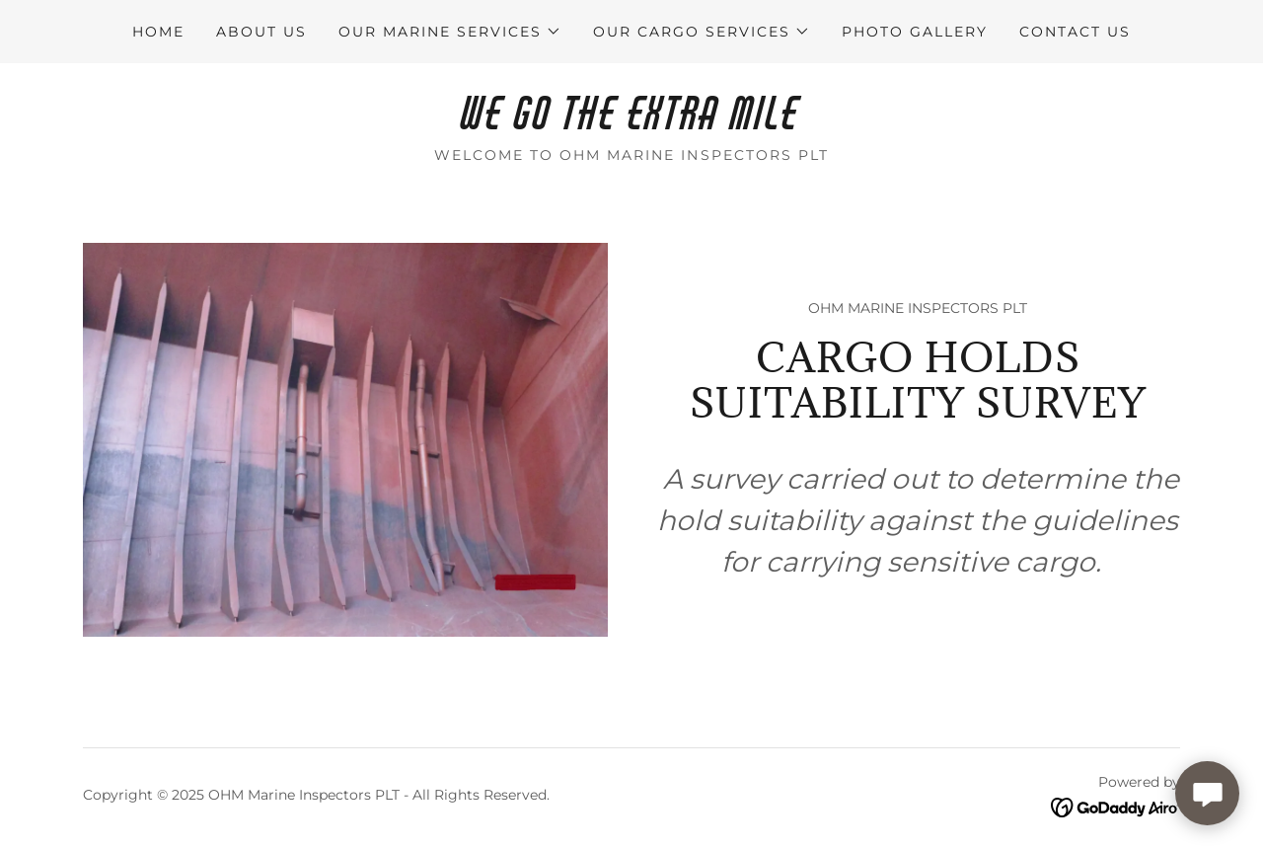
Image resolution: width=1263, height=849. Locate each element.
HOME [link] (158, 31)
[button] (449, 31)
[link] (631, 124)
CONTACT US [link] (1075, 31)
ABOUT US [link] (261, 31)
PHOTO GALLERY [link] (915, 31)
